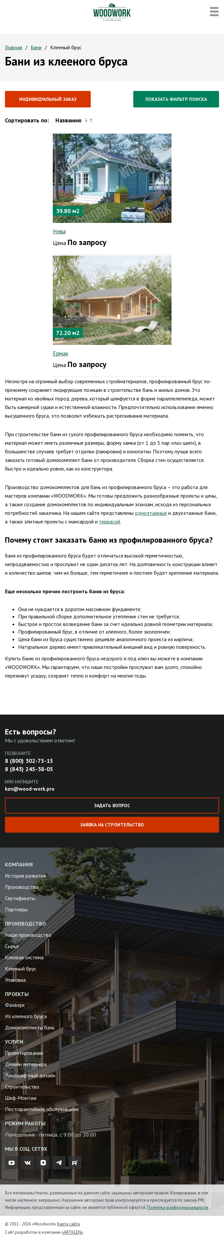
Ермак (60, 353)
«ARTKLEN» (72, 1232)
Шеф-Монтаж (21, 1098)
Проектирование (24, 1053)
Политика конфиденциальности (177, 1207)
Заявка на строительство (112, 825)
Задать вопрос (112, 805)
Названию (73, 120)
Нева (59, 231)
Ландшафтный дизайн (30, 1075)
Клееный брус (20, 968)
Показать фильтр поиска (176, 99)
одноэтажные (151, 513)
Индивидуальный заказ (48, 99)
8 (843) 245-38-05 (29, 769)
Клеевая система (24, 957)
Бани (36, 47)
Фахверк (15, 1005)
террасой (109, 521)
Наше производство (28, 935)
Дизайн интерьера (26, 1064)
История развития (25, 875)
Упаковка (15, 979)
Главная (13, 47)
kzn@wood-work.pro (29, 788)
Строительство (22, 1086)
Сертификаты (20, 898)
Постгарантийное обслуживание (42, 1109)
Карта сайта (68, 1224)
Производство (22, 887)
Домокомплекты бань (30, 1027)
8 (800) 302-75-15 (29, 761)
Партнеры (16, 909)
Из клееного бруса (26, 1016)
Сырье (12, 946)
